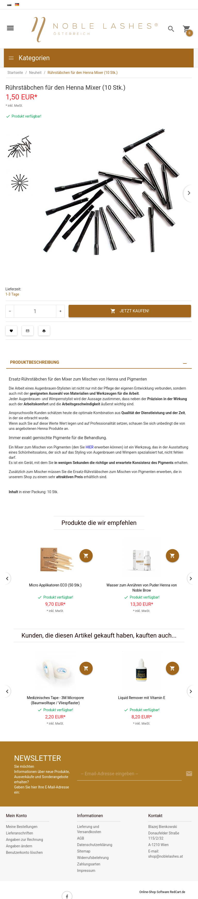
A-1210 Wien (158, 845)
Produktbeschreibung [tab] (34, 362)
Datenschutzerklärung (94, 845)
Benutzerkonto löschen (24, 852)
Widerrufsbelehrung (93, 858)
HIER (89, 447)
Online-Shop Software (154, 892)
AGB (80, 838)
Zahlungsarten (88, 864)
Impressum (86, 871)
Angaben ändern (19, 846)
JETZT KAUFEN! (129, 311)
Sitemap (83, 851)
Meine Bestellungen (21, 827)
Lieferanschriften (19, 833)
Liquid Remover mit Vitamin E (141, 698)
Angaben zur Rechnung (24, 840)
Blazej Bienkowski (162, 827)
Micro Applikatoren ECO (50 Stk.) (55, 585)
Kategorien (29, 58)
